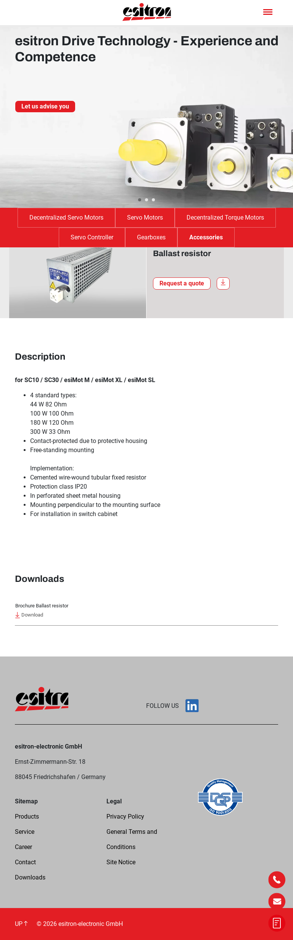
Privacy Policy (125, 816)
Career (23, 847)
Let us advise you (45, 106)
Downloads (30, 877)
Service (24, 831)
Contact (25, 862)
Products (27, 816)
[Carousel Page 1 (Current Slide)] (139, 199)
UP (21, 923)
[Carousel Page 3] (153, 199)
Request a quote (181, 283)
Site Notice (120, 862)
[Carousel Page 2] (146, 199)
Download (29, 615)
